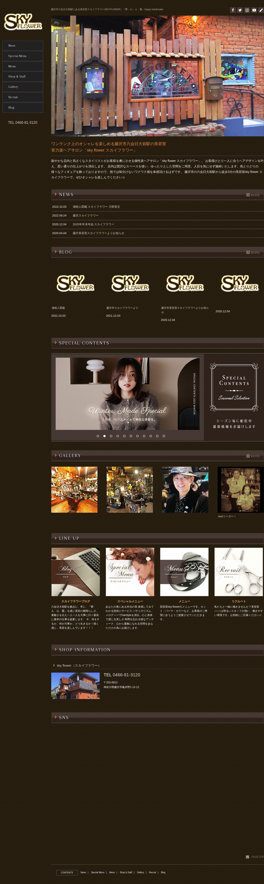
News (83, 872)
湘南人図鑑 (58, 307)
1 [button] (99, 437)
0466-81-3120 (126, 674)
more (255, 195)
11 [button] (165, 437)
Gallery (140, 872)
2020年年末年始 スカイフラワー (93, 224)
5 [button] (125, 437)
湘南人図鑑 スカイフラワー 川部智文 (96, 206)
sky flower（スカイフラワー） (79, 665)
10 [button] (158, 437)
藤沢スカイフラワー (86, 215)
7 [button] (138, 437)
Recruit (152, 872)
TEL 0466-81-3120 (22, 122)
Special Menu (97, 872)
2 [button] (105, 437)
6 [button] (132, 437)
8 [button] (145, 437)
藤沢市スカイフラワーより (122, 307)
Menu (112, 872)
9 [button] (152, 437)
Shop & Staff (126, 872)
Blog (163, 872)
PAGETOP (257, 856)
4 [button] (119, 437)
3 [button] (112, 437)
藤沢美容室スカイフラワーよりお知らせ (98, 233)
